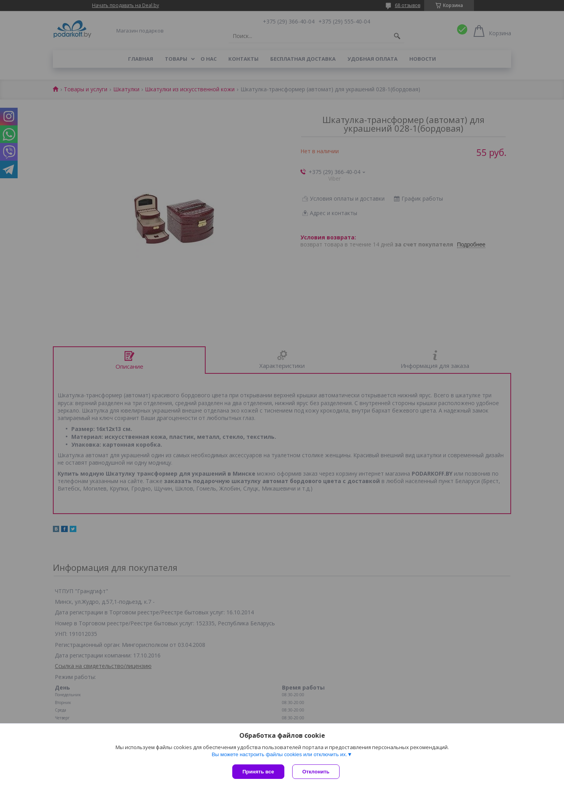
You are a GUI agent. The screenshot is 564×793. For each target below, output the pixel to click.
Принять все (258, 772)
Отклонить (315, 772)
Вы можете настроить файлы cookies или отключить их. (279, 754)
